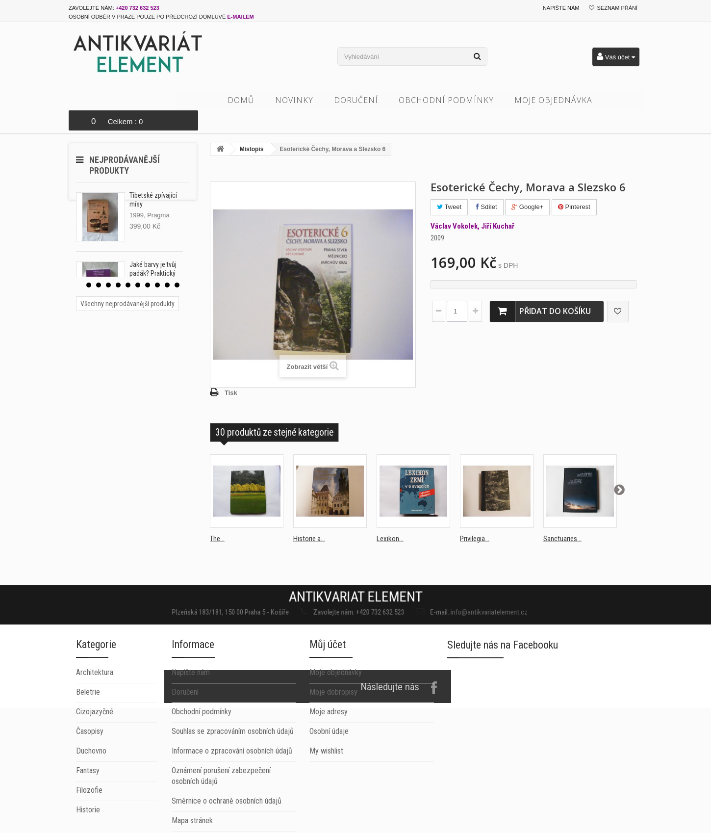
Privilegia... (474, 518)
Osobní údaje (329, 790)
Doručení (375, 100)
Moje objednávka (572, 100)
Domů (260, 100)
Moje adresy (328, 771)
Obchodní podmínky (465, 100)
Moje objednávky (335, 731)
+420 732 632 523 (137, 8)
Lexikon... (390, 518)
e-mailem (240, 17)
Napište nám (561, 8)
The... (217, 518)
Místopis (252, 129)
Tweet (449, 186)
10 (177, 264)
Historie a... (309, 518)
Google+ (527, 186)
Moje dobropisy (333, 751)
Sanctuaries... (562, 518)
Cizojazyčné (94, 807)
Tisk (231, 372)
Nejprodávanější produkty (124, 145)
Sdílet (486, 186)
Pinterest (574, 186)
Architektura (94, 768)
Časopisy (89, 827)
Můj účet (327, 704)
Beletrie (88, 788)
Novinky (313, 100)
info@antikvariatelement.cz (431, 589)
